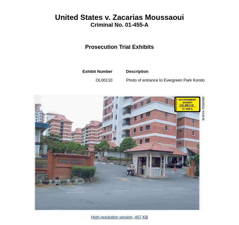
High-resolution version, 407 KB (119, 217)
